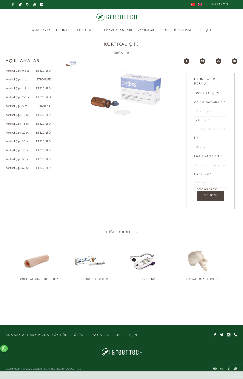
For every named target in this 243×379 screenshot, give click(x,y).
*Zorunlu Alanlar (207, 189)
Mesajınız (203, 174)
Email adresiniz (208, 156)
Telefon (202, 120)
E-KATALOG (218, 4)
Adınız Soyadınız (209, 102)
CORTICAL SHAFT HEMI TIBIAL (40, 279)
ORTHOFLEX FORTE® (94, 279)
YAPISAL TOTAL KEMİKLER (203, 279)
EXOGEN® (148, 279)
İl (196, 138)
